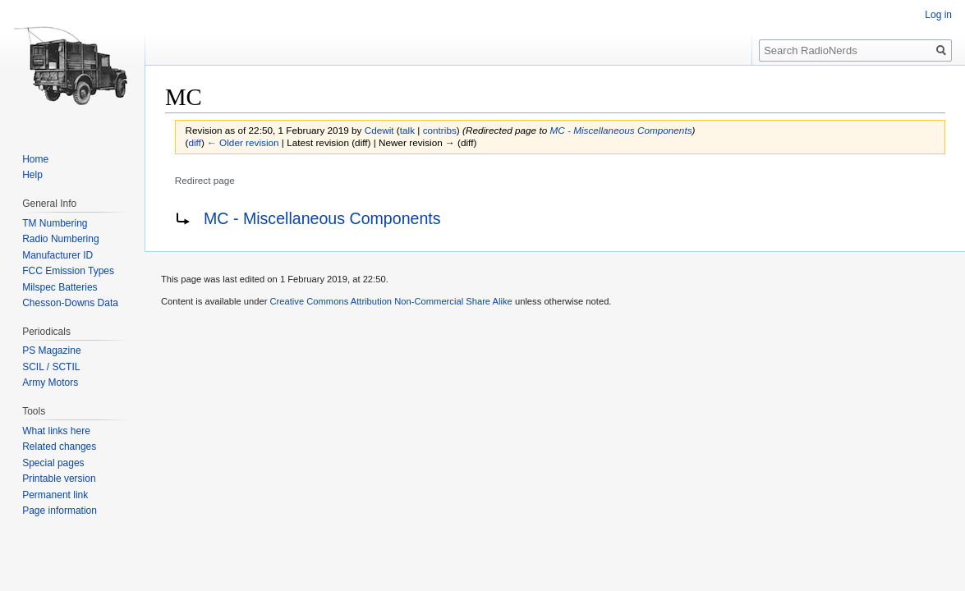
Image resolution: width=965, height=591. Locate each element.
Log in (938, 15)
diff (194, 142)
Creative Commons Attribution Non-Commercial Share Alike (390, 301)
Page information (59, 510)
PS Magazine (51, 350)
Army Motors (50, 382)
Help (32, 175)
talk (407, 130)
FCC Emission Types (68, 271)
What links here (56, 431)
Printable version (58, 478)
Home (35, 159)
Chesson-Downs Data (70, 303)
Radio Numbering (60, 239)
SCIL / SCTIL (51, 367)
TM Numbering (54, 223)
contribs (440, 130)
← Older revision (243, 142)
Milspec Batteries (59, 287)
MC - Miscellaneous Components (620, 130)
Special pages (53, 463)
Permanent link (55, 495)
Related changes (59, 446)
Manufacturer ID (57, 255)
